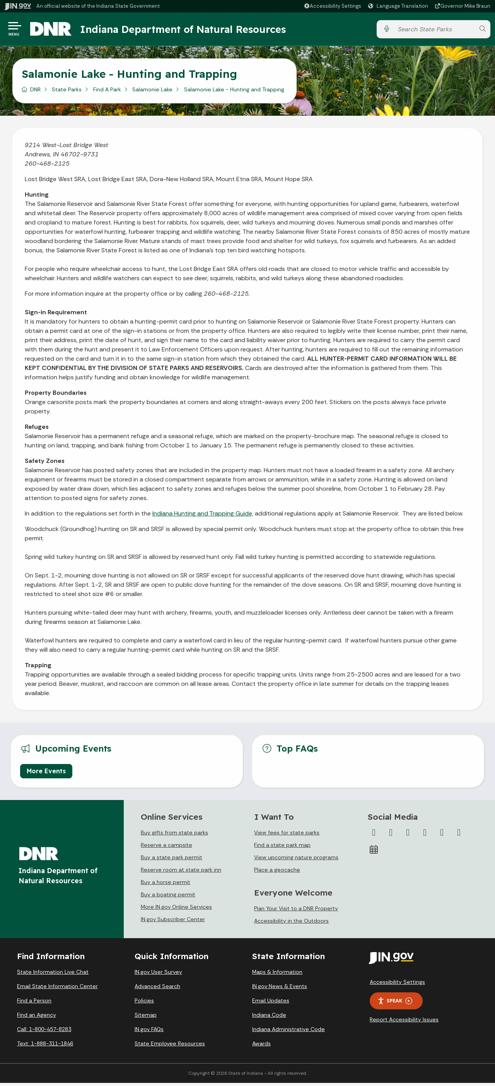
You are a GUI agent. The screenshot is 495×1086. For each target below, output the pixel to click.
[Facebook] (374, 835)
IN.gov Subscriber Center (173, 922)
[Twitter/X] (391, 835)
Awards (261, 1046)
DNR (35, 92)
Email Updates (270, 1003)
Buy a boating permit (168, 897)
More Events (46, 774)
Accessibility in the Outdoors (291, 923)
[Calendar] (374, 852)
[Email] (459, 835)
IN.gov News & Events (279, 989)
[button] (332, 6)
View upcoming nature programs (296, 860)
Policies (144, 1003)
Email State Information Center (57, 989)
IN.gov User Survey (158, 974)
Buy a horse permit (165, 885)
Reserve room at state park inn (181, 872)
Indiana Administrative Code (288, 1032)
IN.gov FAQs (149, 1032)
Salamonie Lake (152, 92)
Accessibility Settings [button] (397, 985)
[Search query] (434, 30)
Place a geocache (277, 872)
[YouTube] (425, 835)
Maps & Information (277, 974)
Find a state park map (282, 847)
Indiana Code (269, 1017)
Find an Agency (36, 1017)
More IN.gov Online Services (176, 909)
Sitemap (146, 1017)
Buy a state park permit (171, 860)
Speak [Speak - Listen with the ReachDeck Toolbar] (394, 1003)
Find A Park (107, 92)
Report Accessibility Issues (404, 1022)
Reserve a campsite (166, 847)
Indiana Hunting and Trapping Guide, (202, 516)
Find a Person (34, 1003)
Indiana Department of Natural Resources (187, 30)
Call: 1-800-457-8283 (44, 1032)
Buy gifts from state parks (174, 835)
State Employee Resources (170, 1046)
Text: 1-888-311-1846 (45, 1046)
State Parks (67, 92)
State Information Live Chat (53, 974)
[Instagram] (408, 835)
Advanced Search (157, 989)
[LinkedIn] (442, 835)
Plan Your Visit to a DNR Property (296, 911)
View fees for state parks (286, 835)
